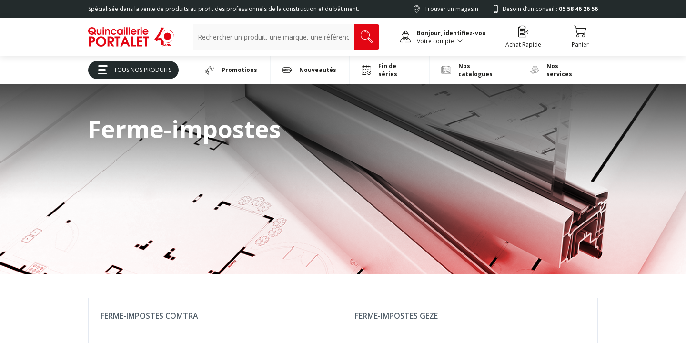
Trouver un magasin (451, 9)
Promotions (231, 70)
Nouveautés (309, 70)
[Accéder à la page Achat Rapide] (523, 37)
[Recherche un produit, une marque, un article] (273, 37)
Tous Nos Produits (131, 69)
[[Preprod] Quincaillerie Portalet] (131, 37)
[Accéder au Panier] (580, 37)
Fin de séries (379, 70)
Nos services (551, 70)
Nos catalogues (466, 70)
